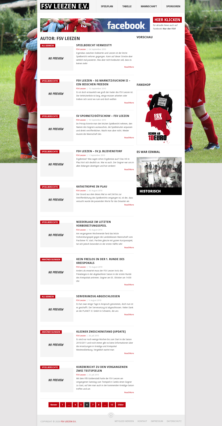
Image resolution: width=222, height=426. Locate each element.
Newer (53, 405)
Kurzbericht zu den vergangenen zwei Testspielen (102, 368)
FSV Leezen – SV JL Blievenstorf (99, 151)
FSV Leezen (81, 49)
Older (121, 405)
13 (112, 405)
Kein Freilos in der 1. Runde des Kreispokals (100, 261)
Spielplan (107, 6)
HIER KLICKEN (167, 20)
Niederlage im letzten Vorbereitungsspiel (93, 223)
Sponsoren (173, 6)
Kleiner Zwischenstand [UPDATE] (101, 331)
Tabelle (126, 6)
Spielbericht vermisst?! (94, 45)
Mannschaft (149, 6)
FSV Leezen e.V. (64, 6)
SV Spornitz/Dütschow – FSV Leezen (102, 115)
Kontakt (142, 421)
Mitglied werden (124, 421)
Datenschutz (174, 421)
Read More (129, 67)
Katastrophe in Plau (91, 186)
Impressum (157, 421)
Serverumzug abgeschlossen (98, 296)
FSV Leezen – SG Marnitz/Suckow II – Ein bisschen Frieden (103, 82)
